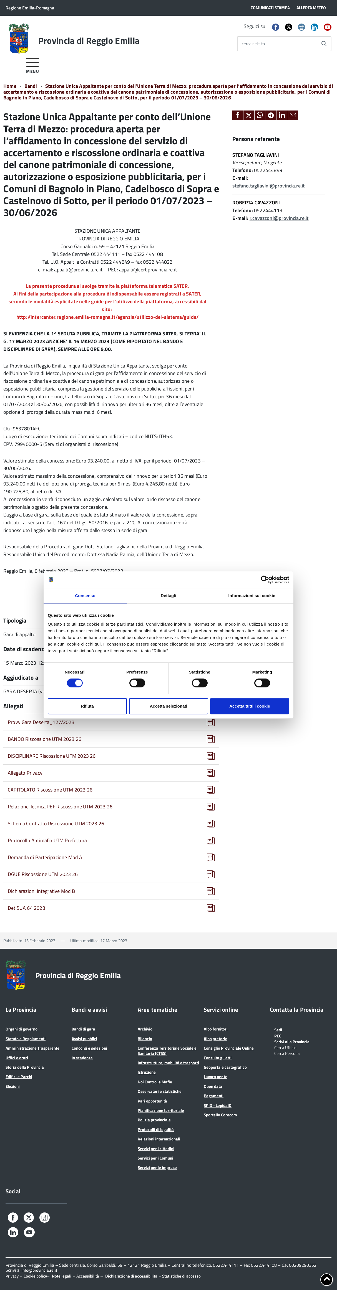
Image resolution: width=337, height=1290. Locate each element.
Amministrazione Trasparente (32, 1048)
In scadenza (82, 1058)
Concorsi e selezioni (89, 1048)
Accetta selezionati (168, 706)
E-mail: (240, 178)
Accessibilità (87, 1276)
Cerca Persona (287, 1053)
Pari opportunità (152, 1101)
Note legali (61, 1276)
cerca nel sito (253, 43)
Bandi (30, 86)
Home (9, 86)
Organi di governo (21, 1029)
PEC (277, 1035)
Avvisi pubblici (84, 1038)
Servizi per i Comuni (155, 1158)
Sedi (278, 1029)
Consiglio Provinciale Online (229, 1048)
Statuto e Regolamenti (26, 1038)
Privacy (12, 1276)
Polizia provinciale (154, 1120)
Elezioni (13, 1086)
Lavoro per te (215, 1076)
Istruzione (147, 1072)
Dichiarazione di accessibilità (131, 1276)
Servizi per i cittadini (156, 1148)
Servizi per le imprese (157, 1167)
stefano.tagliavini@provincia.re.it (268, 185)
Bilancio (145, 1038)
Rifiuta (87, 706)
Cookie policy (35, 1276)
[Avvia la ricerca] (324, 44)
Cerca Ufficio (285, 1047)
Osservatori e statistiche (160, 1091)
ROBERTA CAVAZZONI (256, 202)
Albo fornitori (216, 1029)
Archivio (145, 1029)
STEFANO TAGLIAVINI (255, 155)
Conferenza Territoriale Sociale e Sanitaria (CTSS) (167, 1050)
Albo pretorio (215, 1038)
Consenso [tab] (85, 595)
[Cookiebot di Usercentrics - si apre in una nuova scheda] (265, 579)
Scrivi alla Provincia (292, 1041)
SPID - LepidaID (218, 1105)
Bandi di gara (83, 1029)
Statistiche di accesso (181, 1276)
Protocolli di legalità (156, 1129)
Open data (213, 1086)
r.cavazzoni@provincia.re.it (279, 218)
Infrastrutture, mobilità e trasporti (168, 1063)
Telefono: (242, 170)
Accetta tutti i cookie (249, 706)
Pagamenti (213, 1096)
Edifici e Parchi (19, 1076)
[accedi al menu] (32, 64)
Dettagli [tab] (168, 595)
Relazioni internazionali (159, 1139)
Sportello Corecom (220, 1115)
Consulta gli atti (218, 1058)
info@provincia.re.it (39, 1270)
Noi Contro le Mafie (155, 1082)
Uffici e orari (17, 1058)
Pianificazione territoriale (161, 1110)
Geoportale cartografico (225, 1067)
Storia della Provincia (25, 1067)
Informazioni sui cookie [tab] (251, 595)
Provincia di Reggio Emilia (88, 40)
